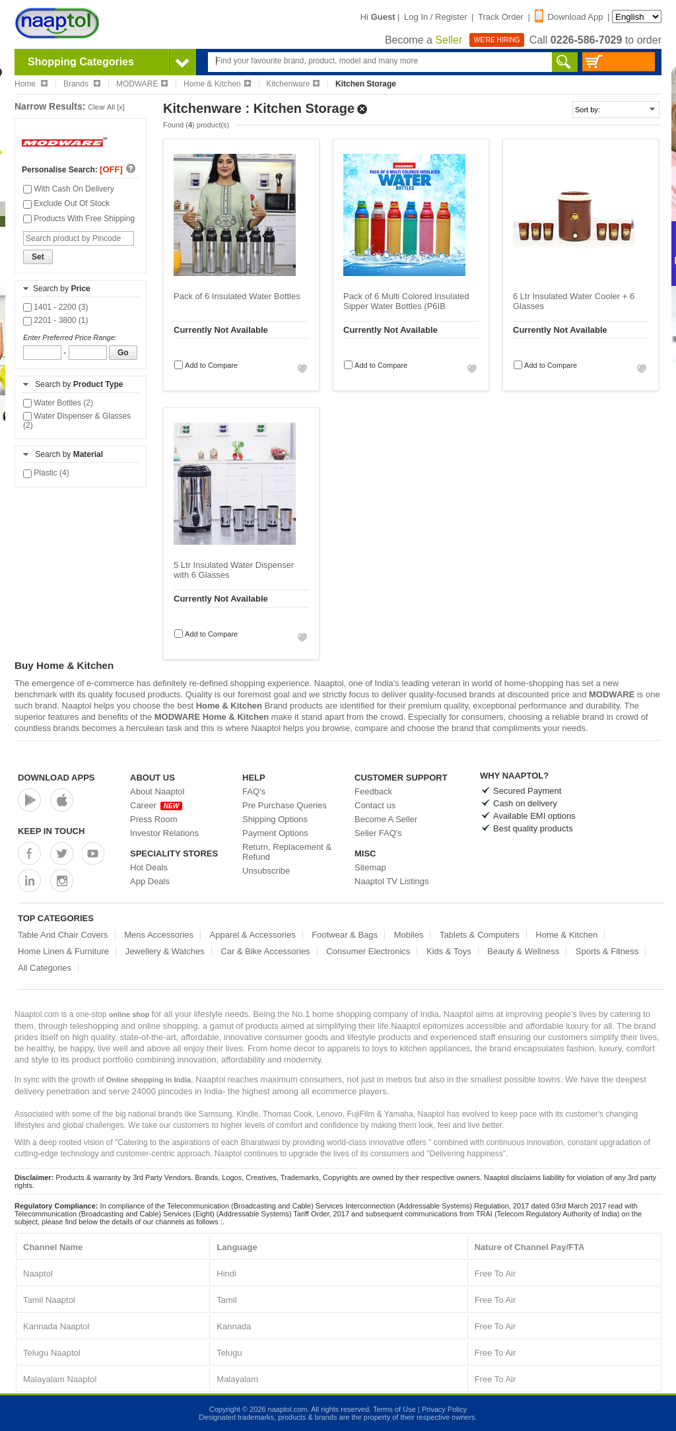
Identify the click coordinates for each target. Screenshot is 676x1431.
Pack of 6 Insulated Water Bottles (237, 296)
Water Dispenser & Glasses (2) (77, 420)
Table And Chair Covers (63, 935)
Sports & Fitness (607, 951)
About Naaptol (157, 791)
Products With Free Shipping (79, 218)
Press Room (154, 819)
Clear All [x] (106, 107)
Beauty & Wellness (523, 951)
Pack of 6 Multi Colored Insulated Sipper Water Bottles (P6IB (406, 301)
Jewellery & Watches (165, 951)
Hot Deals (149, 867)
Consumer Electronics (368, 951)
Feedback (373, 791)
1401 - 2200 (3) (55, 307)
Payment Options (275, 833)
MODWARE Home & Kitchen (211, 717)
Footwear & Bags (345, 935)
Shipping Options (275, 819)
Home (31, 83)
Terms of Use (394, 1409)
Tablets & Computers (480, 935)
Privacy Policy (444, 1409)
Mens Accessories (158, 935)
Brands (81, 83)
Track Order (501, 17)
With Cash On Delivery (68, 188)
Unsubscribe (266, 871)
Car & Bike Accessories (265, 951)
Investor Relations (164, 833)
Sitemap (370, 867)
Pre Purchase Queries (284, 805)
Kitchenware (293, 83)
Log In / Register (435, 17)
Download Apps (56, 778)
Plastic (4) (46, 472)
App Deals (150, 881)
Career (156, 805)
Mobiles (409, 935)
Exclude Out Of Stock (66, 203)
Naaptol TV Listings (392, 881)
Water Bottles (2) (58, 402)
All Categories (44, 968)
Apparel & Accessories (253, 935)
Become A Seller (386, 819)
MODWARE (142, 83)
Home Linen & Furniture (63, 951)
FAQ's (253, 791)
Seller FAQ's (378, 833)
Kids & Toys (448, 951)
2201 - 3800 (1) (55, 320)
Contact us (375, 805)
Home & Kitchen (217, 83)
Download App (569, 17)
